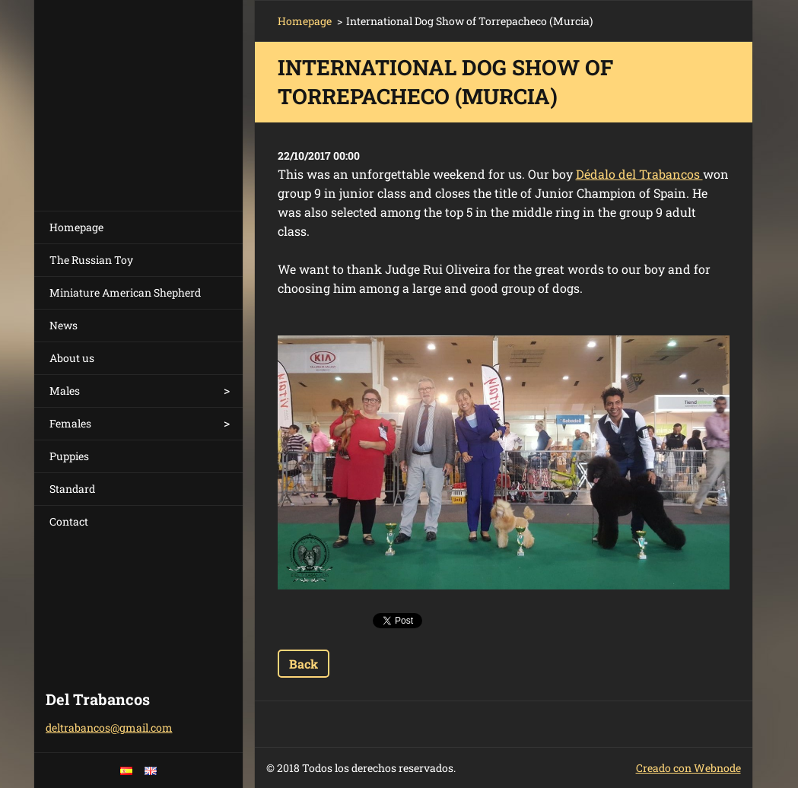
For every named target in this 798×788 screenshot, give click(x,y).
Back (303, 664)
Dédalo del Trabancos (639, 174)
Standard (72, 488)
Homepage (76, 227)
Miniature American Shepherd (125, 292)
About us (71, 358)
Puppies (69, 456)
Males (64, 390)
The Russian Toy (91, 260)
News (63, 325)
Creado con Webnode (688, 768)
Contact (68, 521)
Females (70, 423)
